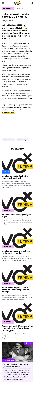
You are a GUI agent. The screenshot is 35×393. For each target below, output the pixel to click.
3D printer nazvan (14, 26)
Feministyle (7, 9)
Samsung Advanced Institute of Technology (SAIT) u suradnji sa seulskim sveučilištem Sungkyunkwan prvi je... (16, 336)
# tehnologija (22, 140)
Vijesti (6, 172)
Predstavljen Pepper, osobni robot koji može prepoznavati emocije (15, 289)
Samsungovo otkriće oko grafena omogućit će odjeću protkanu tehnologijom (17, 328)
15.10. (28, 343)
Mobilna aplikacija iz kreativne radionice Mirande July (16, 252)
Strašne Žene (9, 361)
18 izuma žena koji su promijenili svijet (17, 215)
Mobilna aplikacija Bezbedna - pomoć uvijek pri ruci (15, 177)
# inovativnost (8, 140)
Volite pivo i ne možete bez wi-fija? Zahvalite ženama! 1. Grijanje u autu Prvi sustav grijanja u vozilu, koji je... (17, 222)
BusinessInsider (8, 112)
